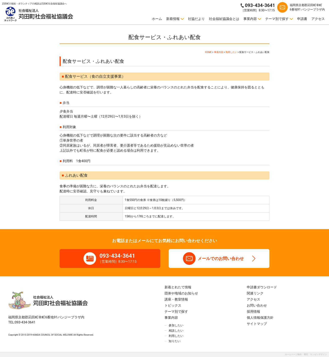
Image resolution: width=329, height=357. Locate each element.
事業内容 (250, 19)
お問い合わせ (257, 305)
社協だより (196, 19)
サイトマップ (257, 324)
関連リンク (255, 293)
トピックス (172, 305)
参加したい (176, 325)
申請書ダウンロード (262, 287)
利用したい (176, 335)
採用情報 (253, 312)
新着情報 (173, 19)
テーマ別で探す (277, 19)
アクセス (318, 19)
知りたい (174, 341)
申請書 (302, 19)
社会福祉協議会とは (224, 19)
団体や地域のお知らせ (181, 293)
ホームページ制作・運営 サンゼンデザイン (306, 354)
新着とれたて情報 (177, 287)
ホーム (157, 19)
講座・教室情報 (176, 299)
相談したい (176, 330)
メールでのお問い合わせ (221, 258)
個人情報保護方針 (260, 318)
